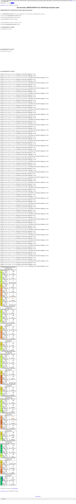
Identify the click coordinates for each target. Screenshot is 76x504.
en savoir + (71, 0)
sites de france (2, 5)
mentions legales (38, 496)
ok (74, 0)
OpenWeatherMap (15, 488)
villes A (7, 5)
